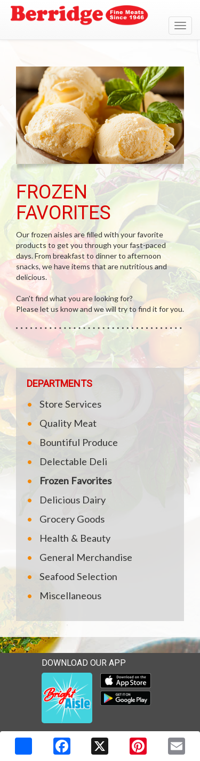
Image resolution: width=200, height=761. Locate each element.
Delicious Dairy (72, 500)
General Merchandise (85, 557)
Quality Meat (68, 423)
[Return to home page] (100, 16)
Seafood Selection (78, 576)
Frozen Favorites (75, 480)
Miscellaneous (70, 595)
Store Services (70, 404)
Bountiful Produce (78, 442)
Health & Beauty (74, 538)
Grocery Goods (72, 519)
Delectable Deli (73, 461)
